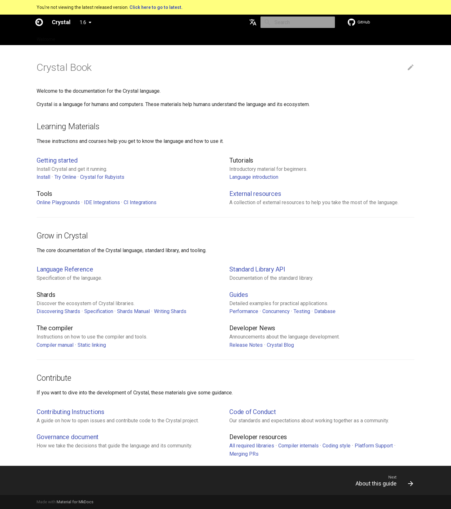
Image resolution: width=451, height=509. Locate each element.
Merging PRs (244, 454)
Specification (77, 37)
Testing (302, 311)
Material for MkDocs (75, 501)
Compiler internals (298, 446)
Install (43, 177)
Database (325, 311)
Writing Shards (170, 311)
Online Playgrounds (58, 202)
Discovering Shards (58, 311)
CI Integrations (140, 202)
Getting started (57, 160)
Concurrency (276, 311)
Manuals (154, 37)
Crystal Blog (280, 345)
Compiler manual (55, 345)
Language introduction (253, 177)
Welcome (46, 37)
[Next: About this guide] (382, 480)
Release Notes (246, 345)
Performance (243, 311)
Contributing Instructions (70, 412)
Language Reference (65, 269)
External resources (255, 194)
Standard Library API (257, 269)
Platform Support (374, 446)
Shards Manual (133, 311)
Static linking (92, 345)
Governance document (68, 437)
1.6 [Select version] (83, 22)
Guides (105, 37)
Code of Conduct (252, 412)
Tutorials (128, 37)
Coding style (336, 446)
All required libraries (251, 446)
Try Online (65, 177)
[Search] (297, 22)
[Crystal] (39, 22)
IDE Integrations (102, 202)
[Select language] (252, 22)
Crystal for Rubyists (102, 177)
